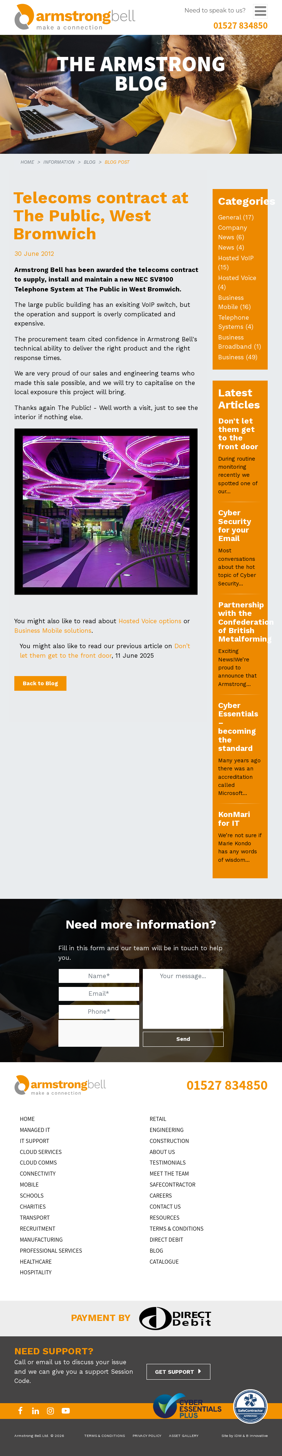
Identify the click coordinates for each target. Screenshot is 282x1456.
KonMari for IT (234, 818)
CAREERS (161, 1195)
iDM (238, 1436)
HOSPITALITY (35, 1272)
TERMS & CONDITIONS (177, 1228)
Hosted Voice (237, 278)
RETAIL (158, 1119)
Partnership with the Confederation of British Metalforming (246, 622)
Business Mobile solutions (52, 630)
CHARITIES (33, 1206)
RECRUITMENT (37, 1228)
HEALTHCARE (36, 1262)
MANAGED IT (35, 1130)
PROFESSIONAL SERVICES (51, 1251)
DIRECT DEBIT (167, 1239)
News (226, 247)
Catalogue (164, 1262)
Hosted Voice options (150, 621)
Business (231, 357)
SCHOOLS (32, 1195)
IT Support (34, 1141)
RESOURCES (165, 1217)
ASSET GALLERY (183, 1436)
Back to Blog (40, 683)
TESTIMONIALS (168, 1162)
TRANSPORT (35, 1217)
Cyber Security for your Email (234, 525)
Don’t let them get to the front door (238, 433)
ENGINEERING (167, 1130)
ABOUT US (162, 1152)
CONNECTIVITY (37, 1173)
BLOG (89, 162)
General (229, 217)
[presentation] (113, 1034)
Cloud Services (41, 1152)
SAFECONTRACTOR (173, 1184)
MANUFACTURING (41, 1239)
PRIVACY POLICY (147, 1436)
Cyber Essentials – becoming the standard (238, 727)
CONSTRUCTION (169, 1141)
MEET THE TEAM (169, 1173)
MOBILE (29, 1184)
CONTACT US (165, 1206)
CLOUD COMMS (38, 1162)
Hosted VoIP (236, 258)
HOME (27, 162)
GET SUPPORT (174, 1372)
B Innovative (257, 1436)
